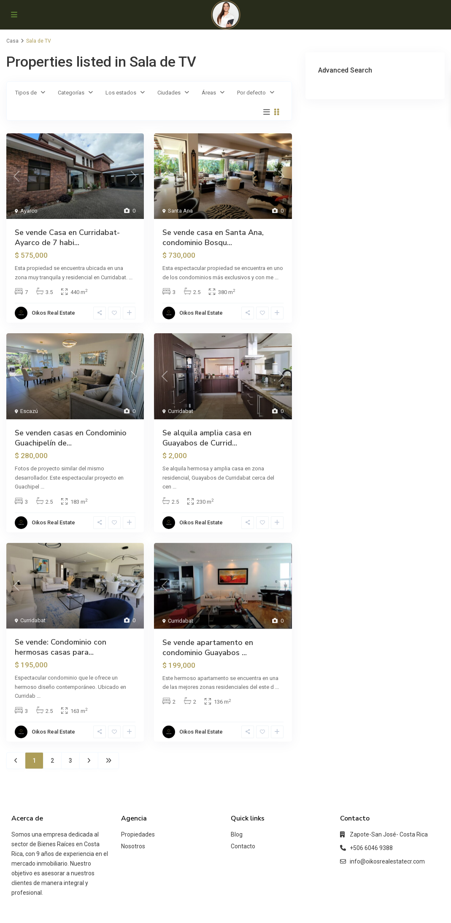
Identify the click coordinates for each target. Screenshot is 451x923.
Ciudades (169, 92)
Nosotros (133, 846)
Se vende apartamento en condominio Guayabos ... (207, 647)
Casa (12, 41)
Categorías (71, 92)
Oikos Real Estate (53, 313)
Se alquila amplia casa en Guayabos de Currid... (206, 438)
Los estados (120, 92)
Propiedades (138, 834)
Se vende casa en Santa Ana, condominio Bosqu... (213, 237)
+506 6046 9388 (371, 848)
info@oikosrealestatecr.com (387, 861)
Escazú (29, 411)
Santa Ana (180, 211)
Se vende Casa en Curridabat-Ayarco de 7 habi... (67, 237)
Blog (237, 834)
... (130, 277)
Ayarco (29, 211)
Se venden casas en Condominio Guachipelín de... (71, 438)
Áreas (209, 92)
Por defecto (251, 92)
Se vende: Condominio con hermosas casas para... (60, 647)
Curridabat (180, 411)
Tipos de (26, 92)
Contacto (243, 846)
